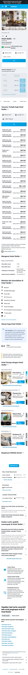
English (19, 2)
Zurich (20, 669)
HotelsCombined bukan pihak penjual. (14, 657)
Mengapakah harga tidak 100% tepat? (14, 663)
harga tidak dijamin (14, 652)
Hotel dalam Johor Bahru (7, 643)
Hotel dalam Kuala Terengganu (9, 630)
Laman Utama (5, 669)
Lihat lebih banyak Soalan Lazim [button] (14, 558)
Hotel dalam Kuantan (6, 635)
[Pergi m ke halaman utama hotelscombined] (11, 6)
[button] (26, 2)
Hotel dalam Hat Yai (6, 624)
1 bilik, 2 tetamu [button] (7, 56)
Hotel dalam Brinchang (7, 632)
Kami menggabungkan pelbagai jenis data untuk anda (14, 660)
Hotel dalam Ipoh (6, 639)
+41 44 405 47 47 (6, 44)
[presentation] (8, 32)
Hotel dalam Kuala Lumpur (8, 628)
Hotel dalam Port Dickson (8, 645)
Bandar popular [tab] (5, 615)
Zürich (9, 672)
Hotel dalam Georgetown (7, 626)
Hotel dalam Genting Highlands (9, 637)
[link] (12, 385)
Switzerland (12, 669)
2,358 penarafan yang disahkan (16, 47)
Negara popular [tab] (15, 615)
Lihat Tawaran (21, 381)
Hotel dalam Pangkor (6, 641)
